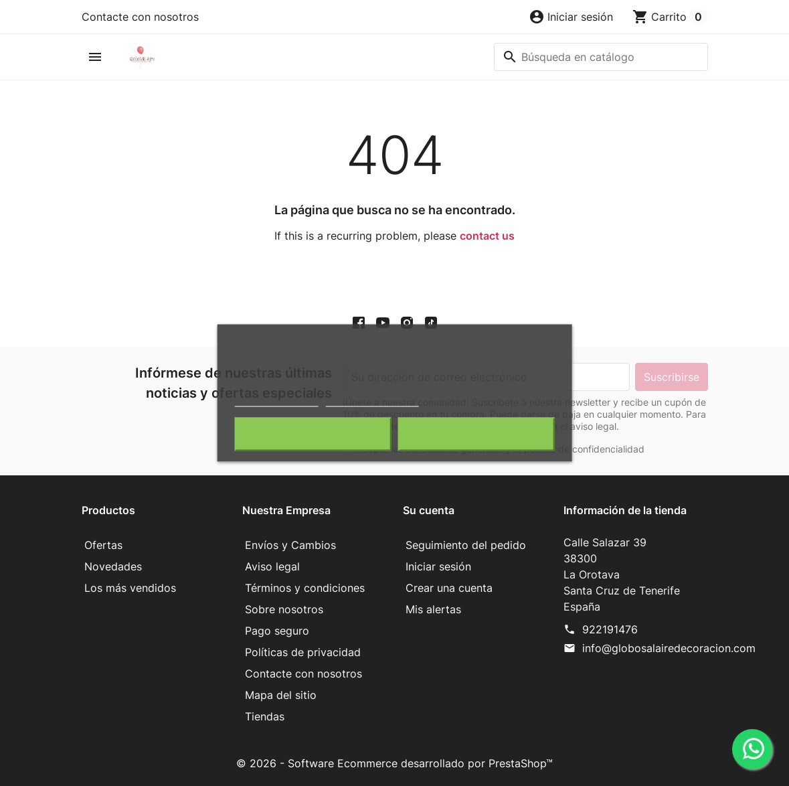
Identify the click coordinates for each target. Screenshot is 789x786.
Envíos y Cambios (290, 545)
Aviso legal (272, 566)
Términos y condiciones (305, 588)
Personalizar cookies (372, 400)
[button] (571, 17)
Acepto (476, 434)
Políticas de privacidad (303, 652)
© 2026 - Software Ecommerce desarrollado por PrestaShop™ (394, 763)
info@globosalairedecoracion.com (669, 648)
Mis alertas (433, 609)
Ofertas (103, 545)
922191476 (610, 629)
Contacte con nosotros (140, 16)
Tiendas (264, 716)
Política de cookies (277, 400)
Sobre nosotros (284, 609)
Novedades (113, 566)
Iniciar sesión (438, 566)
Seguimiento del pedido (466, 545)
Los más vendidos (130, 588)
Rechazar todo (313, 434)
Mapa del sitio (281, 695)
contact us (487, 235)
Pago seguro (277, 630)
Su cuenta (428, 510)
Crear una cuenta (449, 588)
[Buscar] (601, 57)
